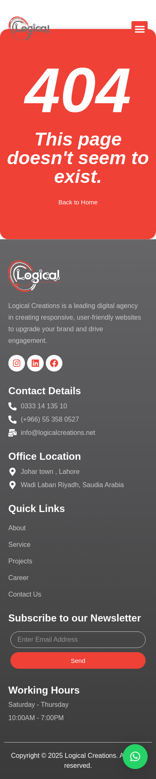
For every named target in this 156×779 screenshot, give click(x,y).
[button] (139, 29)
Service (19, 544)
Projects (20, 561)
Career (18, 577)
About (17, 527)
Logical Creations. (91, 755)
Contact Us (24, 594)
